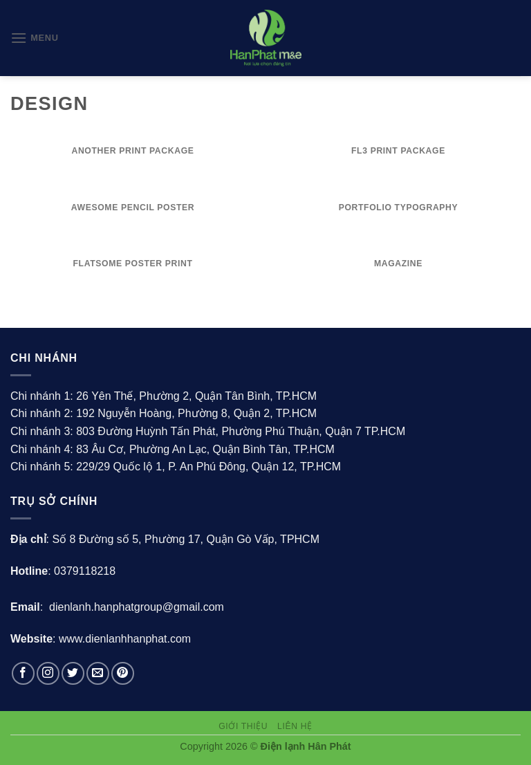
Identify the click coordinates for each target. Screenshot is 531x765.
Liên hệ (295, 726)
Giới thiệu (243, 726)
